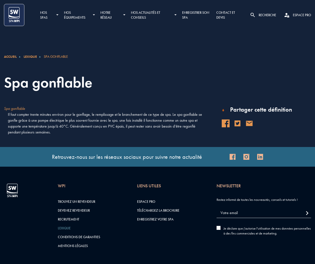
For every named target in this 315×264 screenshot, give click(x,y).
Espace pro (146, 201)
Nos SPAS (43, 15)
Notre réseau (106, 15)
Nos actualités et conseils (145, 15)
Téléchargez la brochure (158, 210)
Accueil (10, 56)
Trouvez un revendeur (76, 201)
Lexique (30, 56)
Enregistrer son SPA (195, 15)
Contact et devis (225, 15)
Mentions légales (73, 246)
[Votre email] (264, 213)
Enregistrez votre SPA (155, 219)
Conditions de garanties (79, 237)
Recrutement (68, 219)
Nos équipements (74, 15)
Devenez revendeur (74, 210)
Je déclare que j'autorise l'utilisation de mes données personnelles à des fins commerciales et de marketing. (267, 230)
